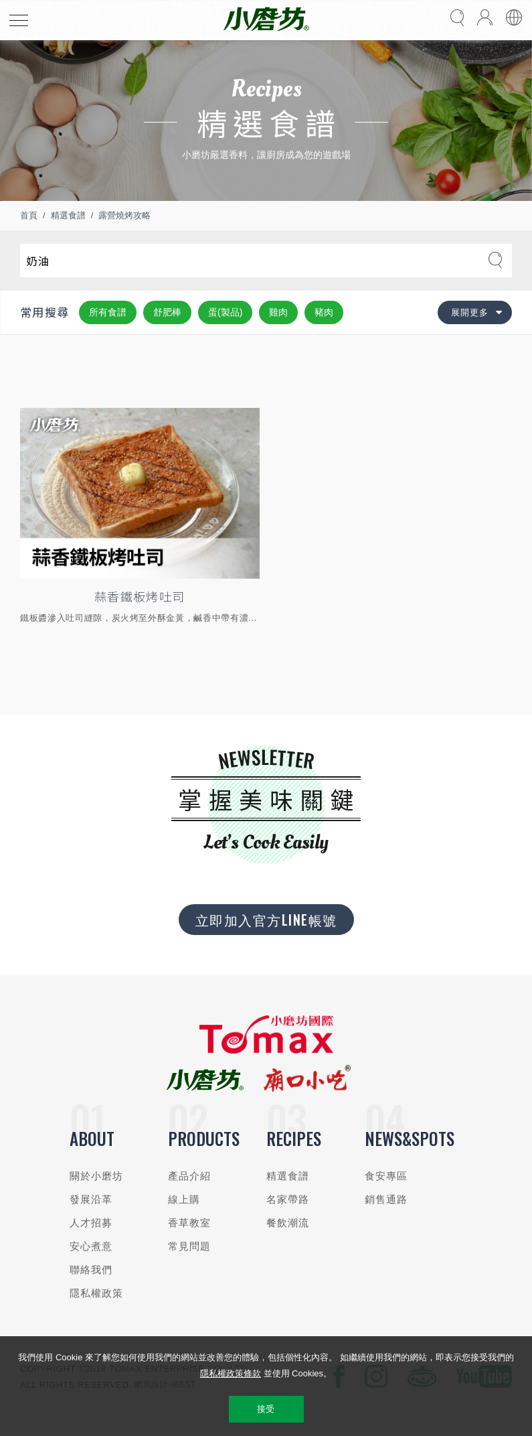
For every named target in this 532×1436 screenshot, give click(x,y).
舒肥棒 (167, 312)
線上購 (184, 1199)
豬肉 (324, 312)
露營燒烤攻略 (124, 215)
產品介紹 (189, 1175)
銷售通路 (386, 1199)
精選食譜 (68, 215)
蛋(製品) (225, 312)
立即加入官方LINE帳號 (266, 920)
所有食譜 (107, 312)
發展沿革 (91, 1199)
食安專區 (386, 1175)
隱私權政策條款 (230, 1373)
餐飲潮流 (288, 1222)
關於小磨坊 (97, 1175)
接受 (266, 1409)
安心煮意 (91, 1246)
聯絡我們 (91, 1269)
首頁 (28, 215)
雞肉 (278, 312)
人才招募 (91, 1222)
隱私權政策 (97, 1293)
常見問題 (189, 1246)
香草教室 (189, 1222)
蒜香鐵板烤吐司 (139, 596)
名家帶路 (288, 1199)
